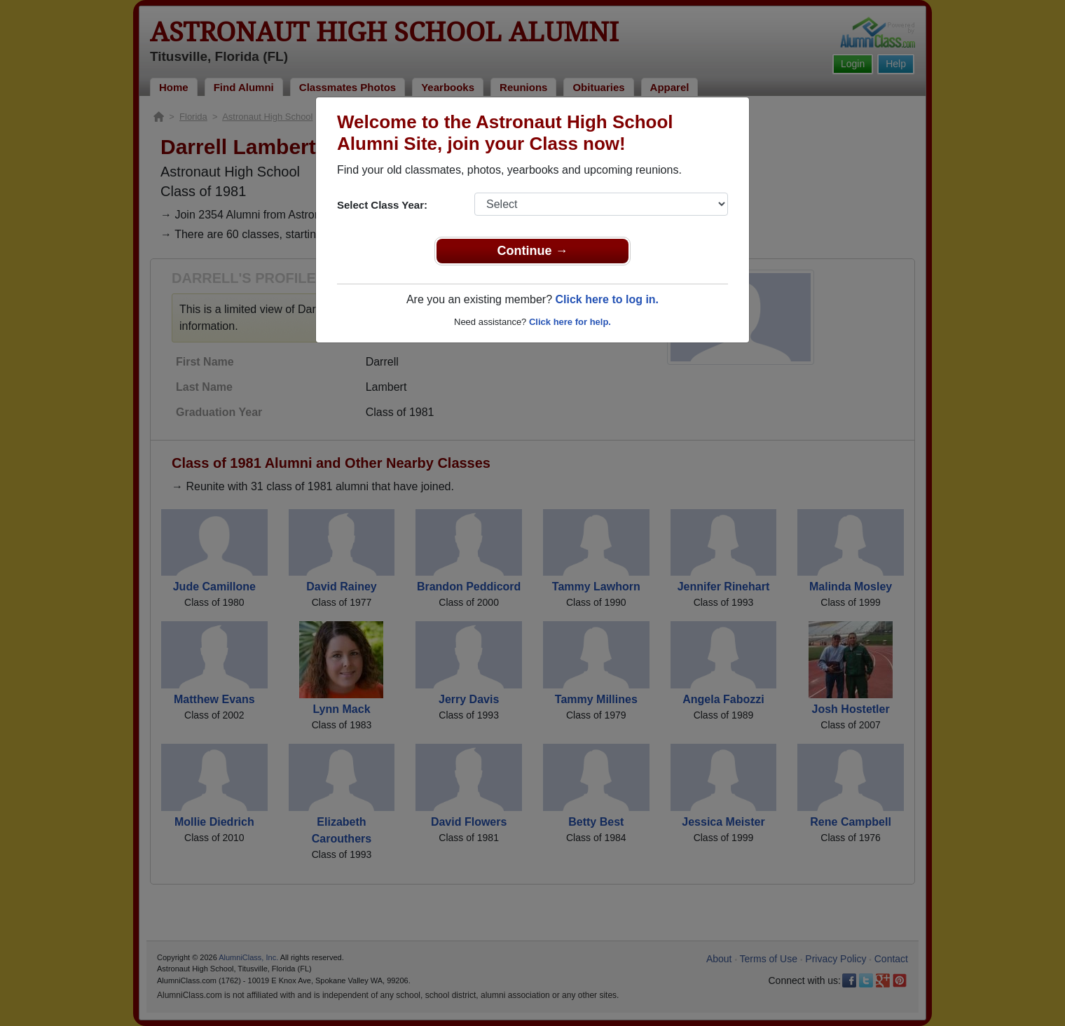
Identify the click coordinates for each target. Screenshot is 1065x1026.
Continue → (532, 251)
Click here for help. (570, 322)
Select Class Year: (382, 205)
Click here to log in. (607, 299)
